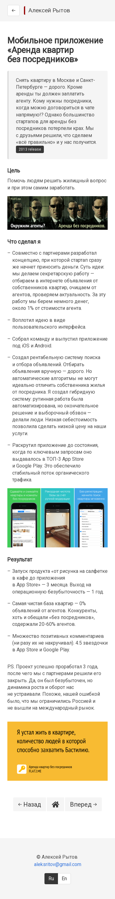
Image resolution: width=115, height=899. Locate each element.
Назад (29, 804)
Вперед (83, 804)
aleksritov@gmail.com (57, 864)
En (64, 878)
